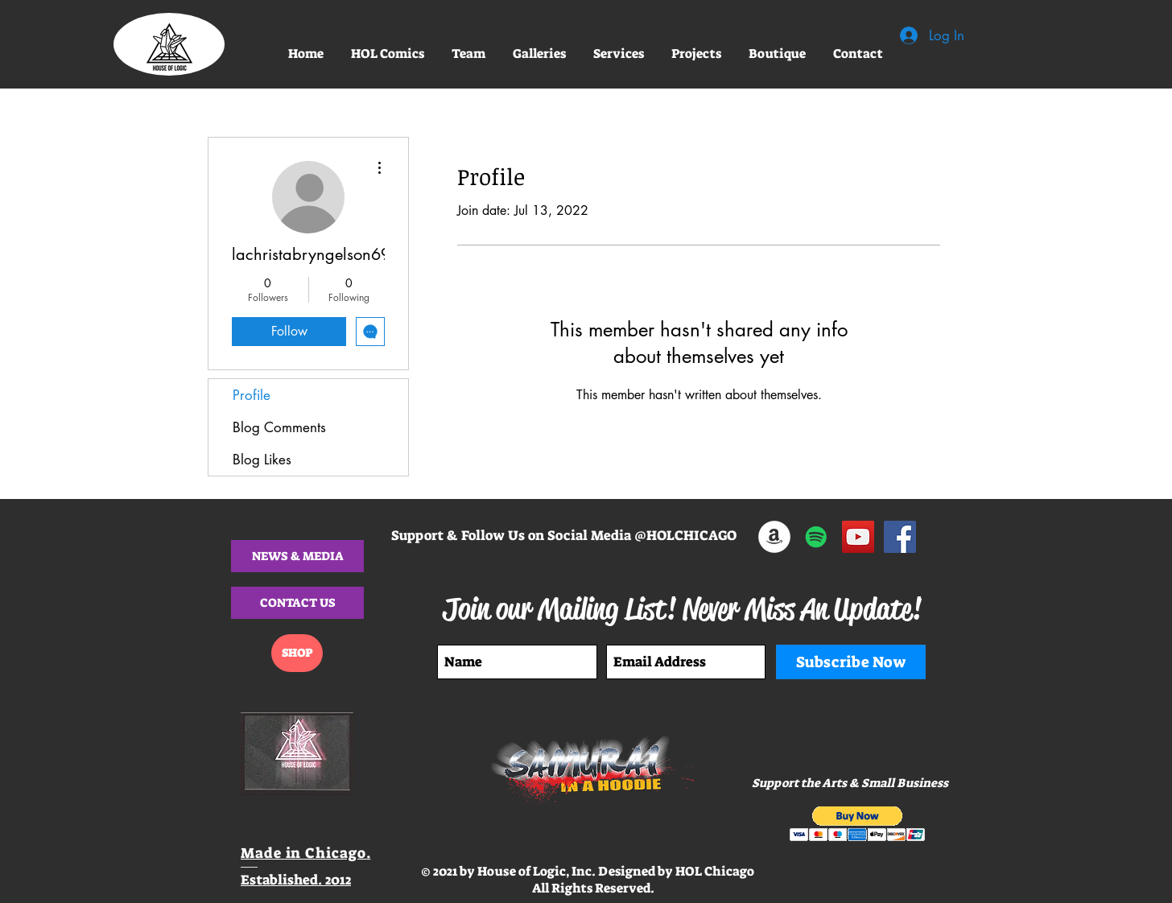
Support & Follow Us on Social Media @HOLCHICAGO (564, 535)
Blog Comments (279, 427)
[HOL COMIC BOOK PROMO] (858, 537)
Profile (251, 395)
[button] (468, 53)
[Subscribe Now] (851, 662)
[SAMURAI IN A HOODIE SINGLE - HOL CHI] (816, 537)
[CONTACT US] (297, 603)
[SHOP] (297, 653)
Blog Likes (262, 459)
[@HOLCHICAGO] (900, 537)
